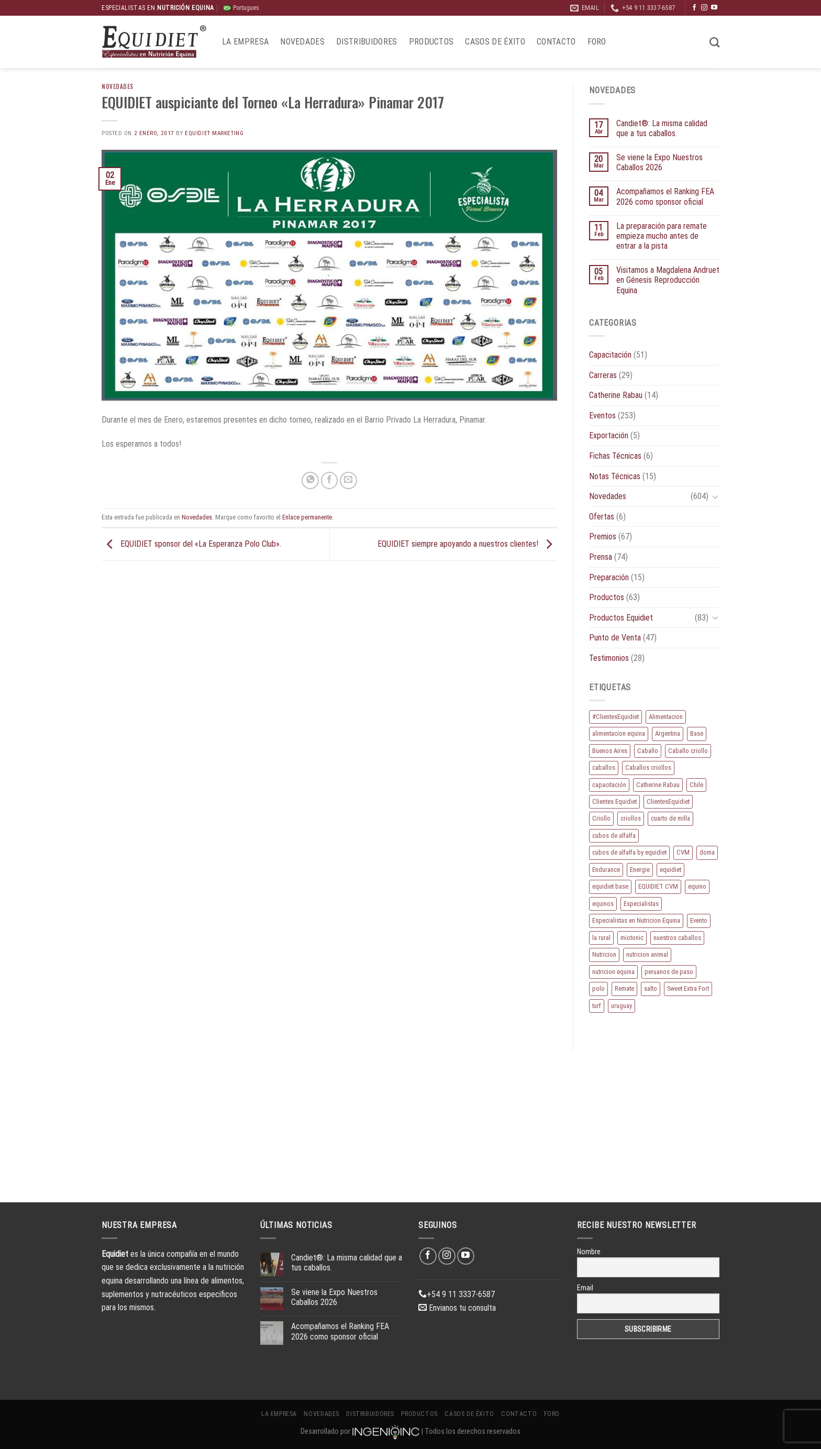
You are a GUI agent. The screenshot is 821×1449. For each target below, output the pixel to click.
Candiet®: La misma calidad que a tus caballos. (661, 128)
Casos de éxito (495, 42)
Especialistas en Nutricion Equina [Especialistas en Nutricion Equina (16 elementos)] (636, 920)
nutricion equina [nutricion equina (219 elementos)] (613, 972)
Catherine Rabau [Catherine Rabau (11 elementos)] (658, 785)
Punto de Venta (615, 638)
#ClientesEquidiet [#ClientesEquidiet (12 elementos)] (615, 717)
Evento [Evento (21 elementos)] (698, 920)
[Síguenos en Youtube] (714, 8)
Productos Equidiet (621, 618)
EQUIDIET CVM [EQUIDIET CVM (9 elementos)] (658, 886)
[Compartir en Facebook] (329, 480)
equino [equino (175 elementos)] (697, 886)
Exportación (608, 435)
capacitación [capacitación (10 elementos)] (609, 785)
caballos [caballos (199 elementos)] (603, 767)
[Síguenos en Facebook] (694, 8)
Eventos (602, 416)
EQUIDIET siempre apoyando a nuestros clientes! (467, 544)
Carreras (603, 375)
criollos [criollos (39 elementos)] (630, 818)
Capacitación (610, 355)
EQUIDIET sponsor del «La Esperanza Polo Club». (191, 544)
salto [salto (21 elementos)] (650, 988)
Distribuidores (366, 42)
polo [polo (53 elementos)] (598, 988)
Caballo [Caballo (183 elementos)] (647, 751)
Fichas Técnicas (615, 456)
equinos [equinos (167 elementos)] (603, 904)
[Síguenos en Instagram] (704, 8)
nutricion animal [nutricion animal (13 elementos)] (647, 954)
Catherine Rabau (615, 395)
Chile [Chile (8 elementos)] (696, 785)
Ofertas (601, 517)
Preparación (609, 577)
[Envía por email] (348, 480)
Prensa (600, 557)
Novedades (302, 42)
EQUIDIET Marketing (214, 133)
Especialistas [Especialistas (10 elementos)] (641, 904)
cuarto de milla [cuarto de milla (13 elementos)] (670, 818)
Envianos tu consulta (457, 1308)
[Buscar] (714, 42)
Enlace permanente (307, 517)
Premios (602, 536)
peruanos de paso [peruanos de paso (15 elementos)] (669, 972)
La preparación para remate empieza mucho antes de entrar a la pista (661, 236)
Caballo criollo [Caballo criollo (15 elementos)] (688, 751)
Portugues (241, 8)
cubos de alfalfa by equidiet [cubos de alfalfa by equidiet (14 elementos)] (629, 852)
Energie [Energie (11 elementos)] (640, 869)
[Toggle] (715, 496)
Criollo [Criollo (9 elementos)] (601, 818)
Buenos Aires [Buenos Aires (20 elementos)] (609, 751)
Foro (596, 42)
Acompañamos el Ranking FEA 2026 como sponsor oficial (665, 196)
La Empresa (245, 42)
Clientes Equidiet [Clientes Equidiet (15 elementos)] (614, 801)
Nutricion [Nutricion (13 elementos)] (604, 954)
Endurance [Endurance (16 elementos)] (606, 869)
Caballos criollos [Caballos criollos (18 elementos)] (648, 767)
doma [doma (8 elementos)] (707, 852)
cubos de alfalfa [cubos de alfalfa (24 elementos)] (614, 835)
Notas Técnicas (614, 476)
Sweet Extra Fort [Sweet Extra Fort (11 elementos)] (688, 988)
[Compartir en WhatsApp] (310, 480)
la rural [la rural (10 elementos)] (601, 938)
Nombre (589, 1251)
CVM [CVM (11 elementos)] (683, 852)
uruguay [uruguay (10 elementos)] (621, 1006)
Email (585, 1288)
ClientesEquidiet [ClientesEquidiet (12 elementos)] (668, 801)
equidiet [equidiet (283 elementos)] (670, 869)
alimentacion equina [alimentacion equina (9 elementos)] (618, 733)
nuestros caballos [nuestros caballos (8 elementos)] (677, 938)
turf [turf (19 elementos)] (596, 1006)
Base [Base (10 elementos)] (696, 733)
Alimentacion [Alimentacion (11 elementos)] (666, 717)
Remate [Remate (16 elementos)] (624, 988)
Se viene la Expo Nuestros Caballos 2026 (659, 162)
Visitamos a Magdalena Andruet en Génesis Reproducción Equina (667, 280)
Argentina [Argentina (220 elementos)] (667, 733)
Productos (431, 42)
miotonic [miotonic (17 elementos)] (632, 938)
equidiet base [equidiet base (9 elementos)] (610, 886)
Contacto (556, 42)
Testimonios (609, 658)
